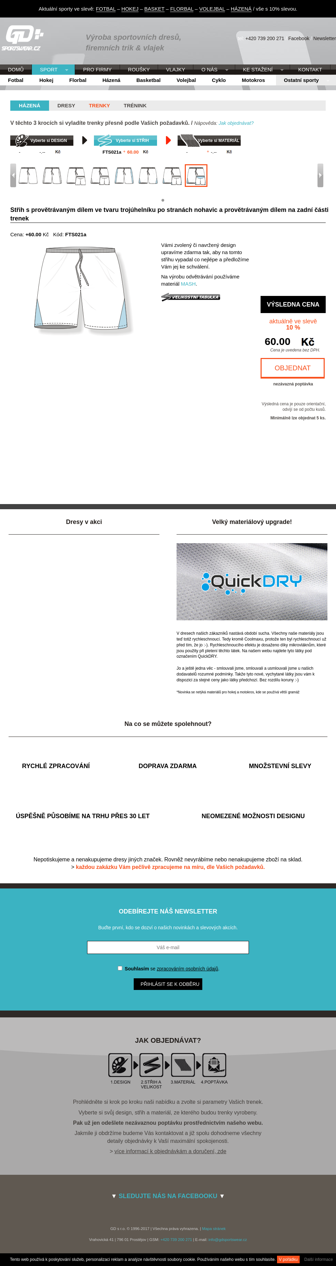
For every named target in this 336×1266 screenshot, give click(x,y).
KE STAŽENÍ (259, 70)
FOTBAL (106, 9)
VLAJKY (175, 69)
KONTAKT (310, 69)
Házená (112, 80)
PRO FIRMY (97, 69)
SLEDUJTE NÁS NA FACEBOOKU (168, 1196)
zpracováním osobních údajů (187, 968)
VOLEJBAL (212, 9)
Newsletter (324, 38)
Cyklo (219, 80)
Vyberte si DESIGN (49, 140)
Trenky (99, 105)
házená (29, 105)
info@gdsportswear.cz (227, 1240)
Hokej (46, 80)
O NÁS (210, 70)
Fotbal (15, 80)
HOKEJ (130, 9)
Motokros (253, 80)
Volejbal (186, 80)
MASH (188, 284)
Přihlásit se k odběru (170, 984)
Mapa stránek (214, 1229)
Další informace (318, 1259)
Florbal (77, 80)
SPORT (50, 70)
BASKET (154, 9)
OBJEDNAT (293, 368)
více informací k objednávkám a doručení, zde (170, 1151)
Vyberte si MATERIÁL (218, 140)
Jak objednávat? (236, 123)
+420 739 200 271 (264, 38)
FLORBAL (181, 9)
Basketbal (148, 80)
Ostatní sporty (302, 80)
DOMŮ (16, 69)
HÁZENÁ (241, 9)
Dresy (66, 105)
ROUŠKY (138, 69)
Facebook (298, 38)
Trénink (135, 105)
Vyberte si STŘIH (132, 140)
